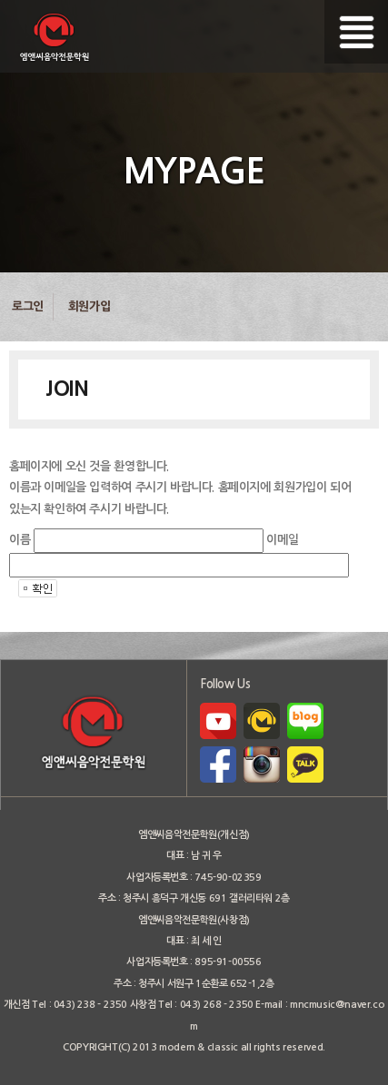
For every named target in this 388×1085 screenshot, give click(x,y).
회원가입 (89, 306)
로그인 (28, 306)
